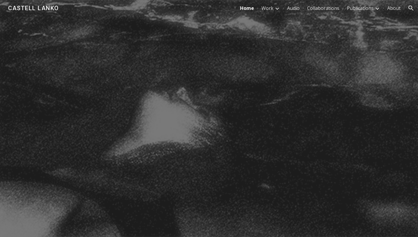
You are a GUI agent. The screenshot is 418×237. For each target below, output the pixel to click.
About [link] (394, 8)
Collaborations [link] (323, 8)
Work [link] (267, 8)
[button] (411, 8)
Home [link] (247, 8)
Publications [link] (360, 8)
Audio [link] (293, 8)
